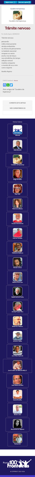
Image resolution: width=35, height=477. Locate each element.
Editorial (17, 130)
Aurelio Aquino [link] (6, 71)
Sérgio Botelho (17, 174)
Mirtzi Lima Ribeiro (17, 204)
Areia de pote (17, 145)
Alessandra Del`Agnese (17, 424)
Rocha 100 (17, 439)
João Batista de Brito (17, 380)
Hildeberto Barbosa (17, 248)
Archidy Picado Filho (17, 307)
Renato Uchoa (17, 262)
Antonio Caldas (17, 336)
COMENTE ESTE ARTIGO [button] (17, 103)
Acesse (16, 80)
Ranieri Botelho (17, 395)
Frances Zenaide (17, 233)
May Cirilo (17, 189)
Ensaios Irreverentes (17, 218)
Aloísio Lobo (17, 409)
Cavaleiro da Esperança (17, 160)
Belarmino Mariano (17, 321)
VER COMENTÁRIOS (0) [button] (17, 108)
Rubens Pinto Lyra (17, 277)
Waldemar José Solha (17, 292)
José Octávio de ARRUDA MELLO (17, 365)
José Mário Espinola (17, 351)
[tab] (17, 103)
